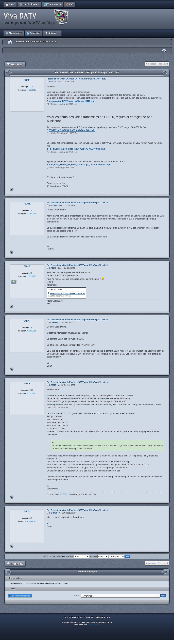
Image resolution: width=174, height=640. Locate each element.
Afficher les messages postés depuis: (66, 556)
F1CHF (53, 268)
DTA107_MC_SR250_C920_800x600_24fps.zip (72, 130)
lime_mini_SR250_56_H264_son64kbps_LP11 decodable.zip (79, 164)
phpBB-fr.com (94, 625)
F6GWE (54, 205)
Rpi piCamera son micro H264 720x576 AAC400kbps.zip (77, 149)
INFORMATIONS (39, 41)
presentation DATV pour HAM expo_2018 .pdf (67, 293)
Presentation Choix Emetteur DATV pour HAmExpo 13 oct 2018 (87, 72)
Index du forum (23, 41)
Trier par (99, 556)
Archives (52, 41)
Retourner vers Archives (20, 596)
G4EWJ (54, 322)
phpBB (75, 622)
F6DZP (53, 82)
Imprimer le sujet (164, 50)
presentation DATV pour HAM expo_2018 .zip (71, 101)
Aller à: (76, 596)
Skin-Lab (99, 617)
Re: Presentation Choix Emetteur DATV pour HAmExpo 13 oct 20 (77, 203)
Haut (12, 189)
